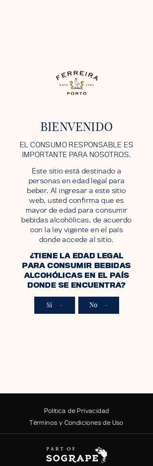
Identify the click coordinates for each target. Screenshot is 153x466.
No (98, 305)
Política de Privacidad (76, 410)
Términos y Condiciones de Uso (76, 422)
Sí (55, 305)
